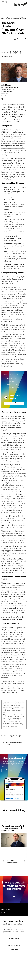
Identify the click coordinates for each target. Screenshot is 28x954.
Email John (4, 94)
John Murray (6, 85)
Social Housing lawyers (9, 692)
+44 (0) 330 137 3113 (7, 90)
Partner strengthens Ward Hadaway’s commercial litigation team (12, 828)
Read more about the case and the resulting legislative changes (12, 149)
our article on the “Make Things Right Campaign (13, 349)
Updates (8, 744)
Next (25, 861)
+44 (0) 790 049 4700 (7, 91)
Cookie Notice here (8, 933)
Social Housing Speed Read (14, 742)
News (8, 822)
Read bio (4, 96)
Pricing (3, 912)
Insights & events (9, 17)
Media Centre (5, 909)
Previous (3, 861)
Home (2, 17)
